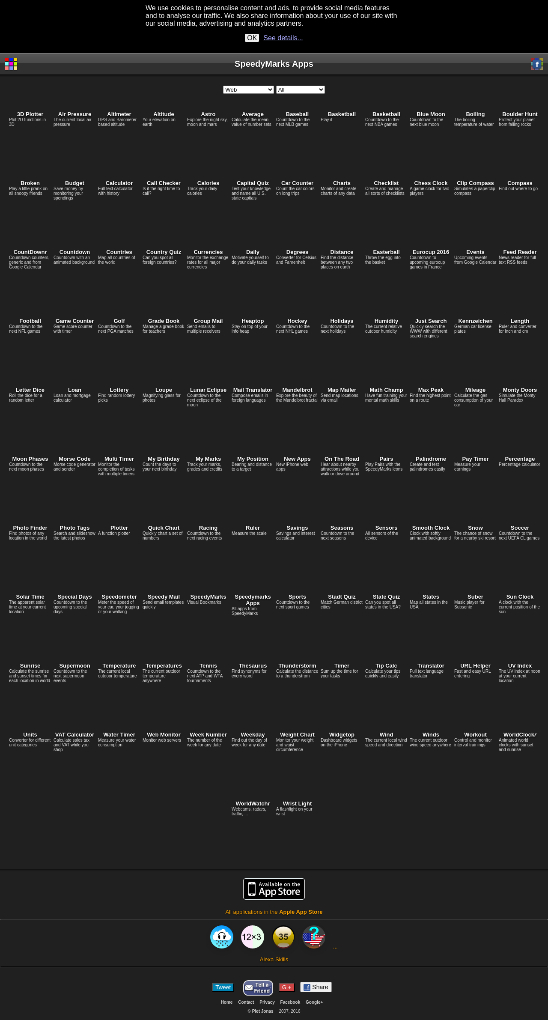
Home (227, 1002)
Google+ (314, 1002)
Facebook (290, 1002)
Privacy (267, 1002)
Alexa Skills (274, 944)
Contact (246, 1002)
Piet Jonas (263, 1011)
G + (287, 987)
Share (316, 987)
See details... (283, 38)
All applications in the (274, 896)
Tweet (223, 987)
